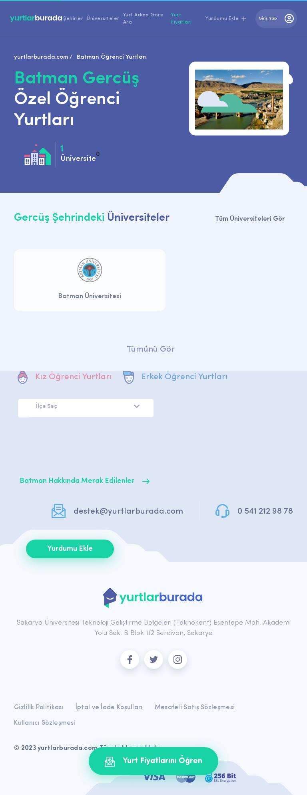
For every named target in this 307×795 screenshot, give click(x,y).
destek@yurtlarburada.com (128, 511)
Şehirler (73, 18)
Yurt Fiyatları (181, 19)
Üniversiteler (103, 18)
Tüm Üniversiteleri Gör (250, 219)
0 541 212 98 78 (265, 511)
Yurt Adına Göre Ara (143, 19)
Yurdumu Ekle (70, 549)
